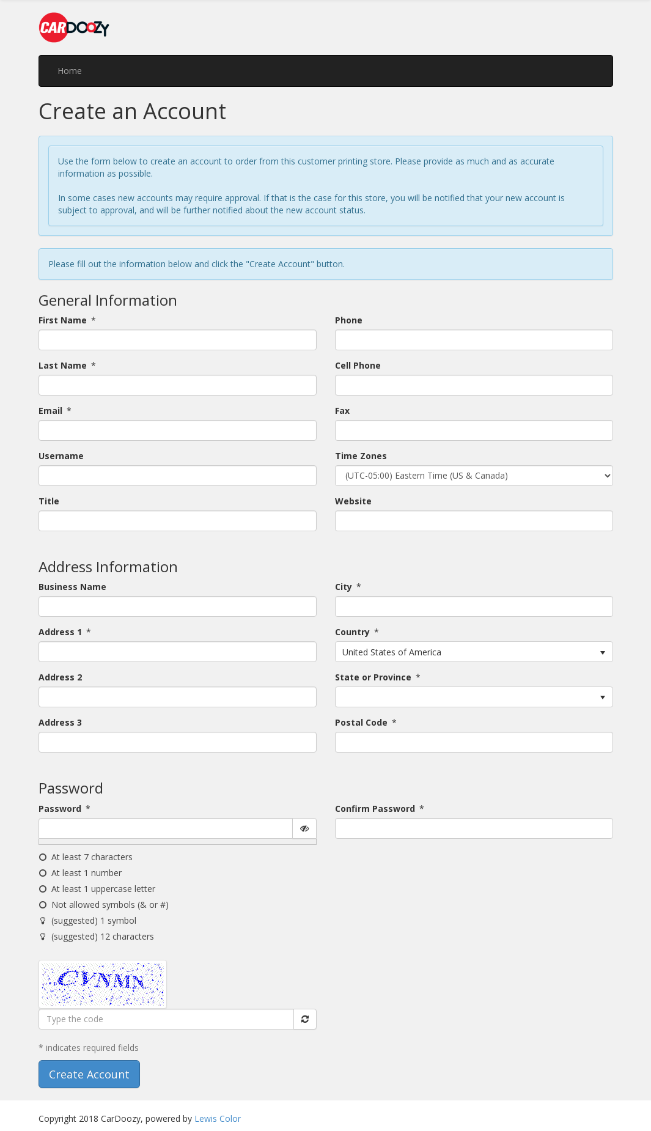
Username (61, 456)
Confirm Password (375, 808)
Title (49, 501)
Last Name (63, 365)
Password (60, 808)
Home (69, 70)
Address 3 (60, 722)
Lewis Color (217, 1118)
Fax (342, 410)
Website (353, 501)
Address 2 (60, 677)
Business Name (72, 586)
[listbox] (474, 651)
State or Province (373, 677)
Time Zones (361, 456)
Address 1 (60, 632)
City (343, 586)
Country (352, 632)
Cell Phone (358, 365)
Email (50, 410)
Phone (348, 320)
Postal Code (361, 722)
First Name (63, 320)
